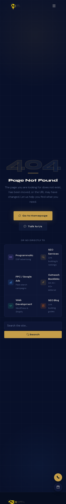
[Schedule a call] (58, 487)
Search (33, 334)
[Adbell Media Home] (15, 6)
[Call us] (58, 477)
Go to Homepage (33, 216)
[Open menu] (54, 6)
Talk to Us (33, 226)
